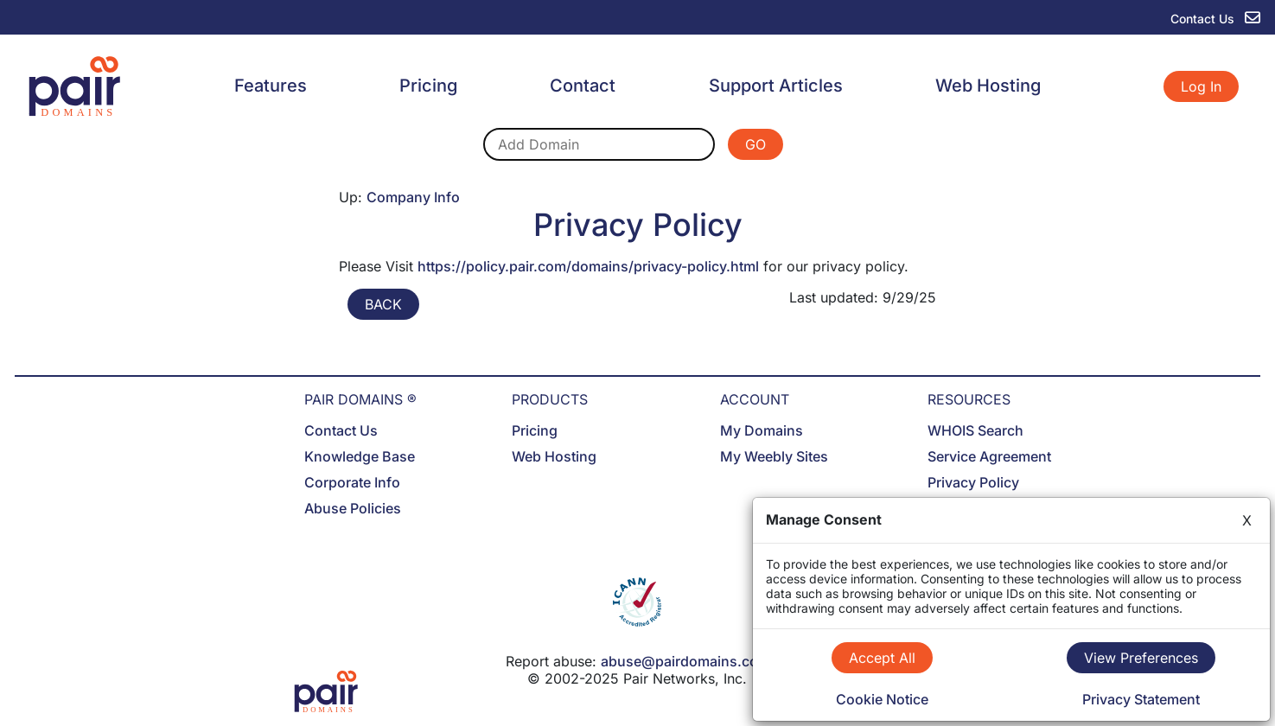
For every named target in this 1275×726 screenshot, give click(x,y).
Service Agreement (989, 456)
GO (755, 144)
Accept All (882, 657)
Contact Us (341, 430)
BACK (383, 304)
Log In (1201, 86)
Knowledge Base (359, 456)
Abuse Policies (352, 508)
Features (270, 85)
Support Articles (776, 85)
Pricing (428, 85)
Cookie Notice (882, 699)
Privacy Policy (973, 482)
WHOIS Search (975, 430)
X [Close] (1247, 520)
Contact (582, 85)
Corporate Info (352, 482)
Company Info (413, 197)
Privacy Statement (1141, 699)
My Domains (761, 430)
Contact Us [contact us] (1215, 18)
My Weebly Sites (774, 456)
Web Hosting (988, 85)
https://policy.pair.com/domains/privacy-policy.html (588, 266)
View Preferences (1141, 657)
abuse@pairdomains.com (685, 661)
